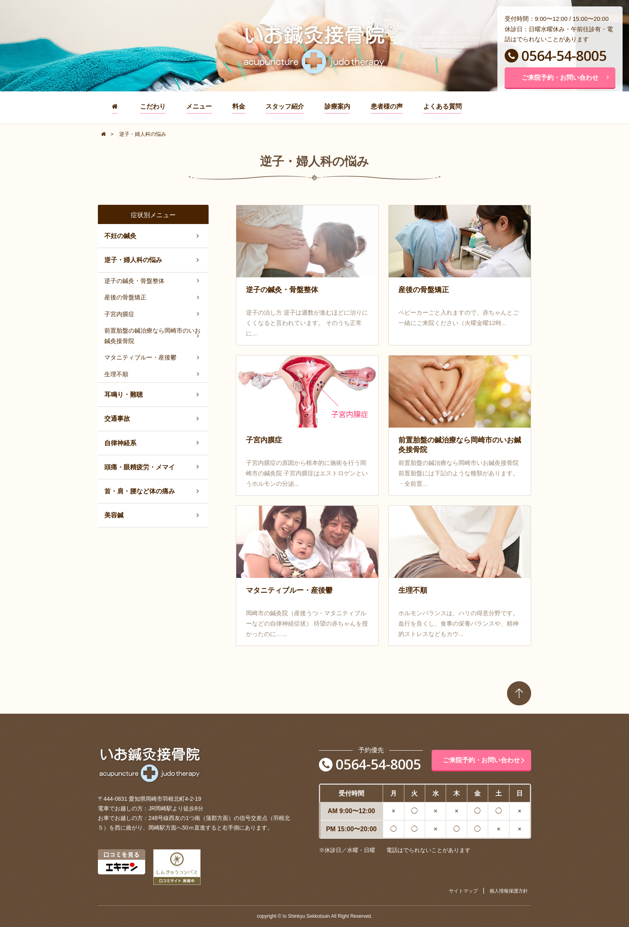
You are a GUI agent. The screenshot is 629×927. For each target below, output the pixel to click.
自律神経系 (120, 443)
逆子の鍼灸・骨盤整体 (134, 280)
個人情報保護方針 (508, 891)
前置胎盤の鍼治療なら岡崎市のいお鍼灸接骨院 (152, 335)
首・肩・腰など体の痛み (139, 491)
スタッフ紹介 (285, 106)
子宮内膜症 (119, 314)
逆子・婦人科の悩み (133, 259)
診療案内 (337, 106)
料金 (238, 106)
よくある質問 (442, 106)
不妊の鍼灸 (120, 235)
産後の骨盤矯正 (125, 297)
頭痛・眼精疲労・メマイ (139, 467)
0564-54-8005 (556, 55)
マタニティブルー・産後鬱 (140, 357)
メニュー (199, 106)
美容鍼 (114, 515)
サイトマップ (463, 891)
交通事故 (117, 418)
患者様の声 (387, 106)
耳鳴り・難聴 (123, 394)
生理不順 (116, 374)
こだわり (153, 106)
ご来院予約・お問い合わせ (565, 77)
